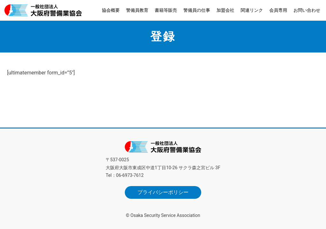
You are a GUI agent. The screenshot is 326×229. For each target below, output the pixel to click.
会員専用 (278, 10)
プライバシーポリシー (163, 192)
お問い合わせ (307, 10)
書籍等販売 (166, 10)
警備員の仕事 (196, 10)
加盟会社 (225, 10)
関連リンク (252, 10)
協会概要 (111, 10)
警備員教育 (137, 10)
